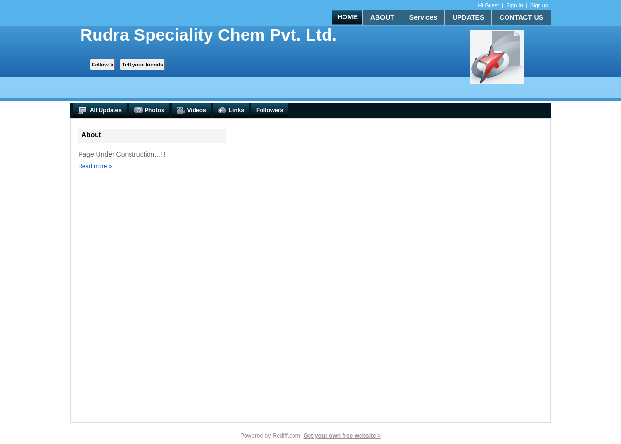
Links (231, 110)
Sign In (514, 5)
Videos (191, 110)
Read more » (95, 166)
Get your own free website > (342, 435)
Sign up (539, 5)
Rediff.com (286, 435)
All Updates (100, 110)
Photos (149, 110)
